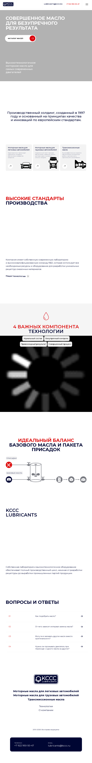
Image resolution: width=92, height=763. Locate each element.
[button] (86, 4)
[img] (46, 719)
